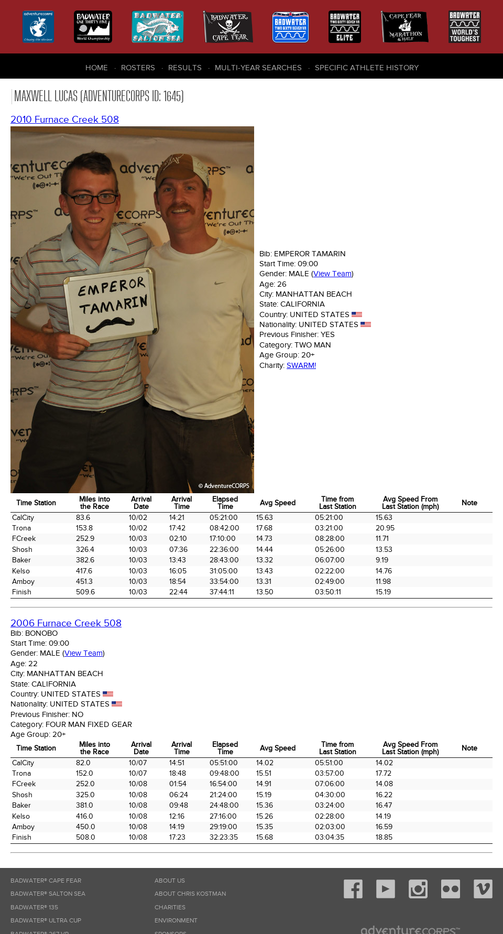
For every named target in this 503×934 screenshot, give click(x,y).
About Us (170, 880)
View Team (332, 273)
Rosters (138, 67)
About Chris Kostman (190, 893)
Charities (170, 907)
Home (96, 67)
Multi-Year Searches (258, 67)
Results (185, 67)
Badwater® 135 (34, 907)
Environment (176, 920)
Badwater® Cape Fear (45, 880)
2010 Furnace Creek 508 (64, 120)
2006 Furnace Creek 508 (66, 623)
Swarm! (301, 365)
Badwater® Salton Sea (47, 893)
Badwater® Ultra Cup (45, 920)
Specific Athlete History (367, 67)
